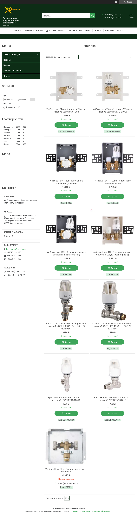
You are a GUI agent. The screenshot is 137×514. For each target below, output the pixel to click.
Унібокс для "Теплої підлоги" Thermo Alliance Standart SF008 (66, 110)
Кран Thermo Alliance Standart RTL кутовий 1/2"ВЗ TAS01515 (66, 398)
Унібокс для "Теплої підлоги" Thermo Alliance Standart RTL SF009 (113, 110)
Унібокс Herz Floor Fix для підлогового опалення (66, 470)
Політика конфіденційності (102, 511)
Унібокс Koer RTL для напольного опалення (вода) (112, 181)
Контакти (109, 31)
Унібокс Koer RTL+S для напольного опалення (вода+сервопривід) (112, 253)
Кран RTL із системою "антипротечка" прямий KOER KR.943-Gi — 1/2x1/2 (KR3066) (112, 326)
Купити (68, 125)
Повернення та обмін (80, 31)
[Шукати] (92, 15)
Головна (17, 31)
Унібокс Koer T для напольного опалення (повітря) (66, 181)
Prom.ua (82, 509)
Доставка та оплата (56, 31)
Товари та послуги (33, 31)
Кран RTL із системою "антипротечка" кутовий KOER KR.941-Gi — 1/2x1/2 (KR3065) (66, 326)
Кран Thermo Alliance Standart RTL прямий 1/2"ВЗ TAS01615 (112, 398)
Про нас (98, 31)
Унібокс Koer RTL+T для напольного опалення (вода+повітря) (66, 253)
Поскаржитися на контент (80, 511)
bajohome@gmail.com (16, 249)
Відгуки (6, 65)
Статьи (120, 31)
